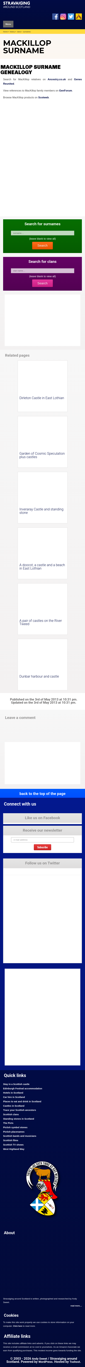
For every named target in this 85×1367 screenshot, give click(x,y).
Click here (17, 1326)
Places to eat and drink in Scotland (22, 1101)
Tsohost (75, 1362)
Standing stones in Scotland (18, 1119)
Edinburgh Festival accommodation (22, 1088)
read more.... (76, 1306)
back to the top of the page (42, 793)
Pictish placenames (13, 1132)
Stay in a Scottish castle (16, 1084)
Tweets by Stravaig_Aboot (15, 870)
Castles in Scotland (13, 1106)
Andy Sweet (39, 1358)
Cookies (11, 1315)
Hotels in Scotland (13, 1093)
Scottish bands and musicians (19, 1136)
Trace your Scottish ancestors (19, 1110)
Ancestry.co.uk (57, 79)
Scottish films (10, 1140)
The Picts (8, 1123)
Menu (8, 24)
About (9, 1232)
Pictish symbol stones (15, 1127)
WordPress (45, 1362)
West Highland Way (13, 1149)
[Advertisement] (29, 763)
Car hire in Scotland (14, 1097)
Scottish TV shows (13, 1144)
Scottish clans (11, 1114)
